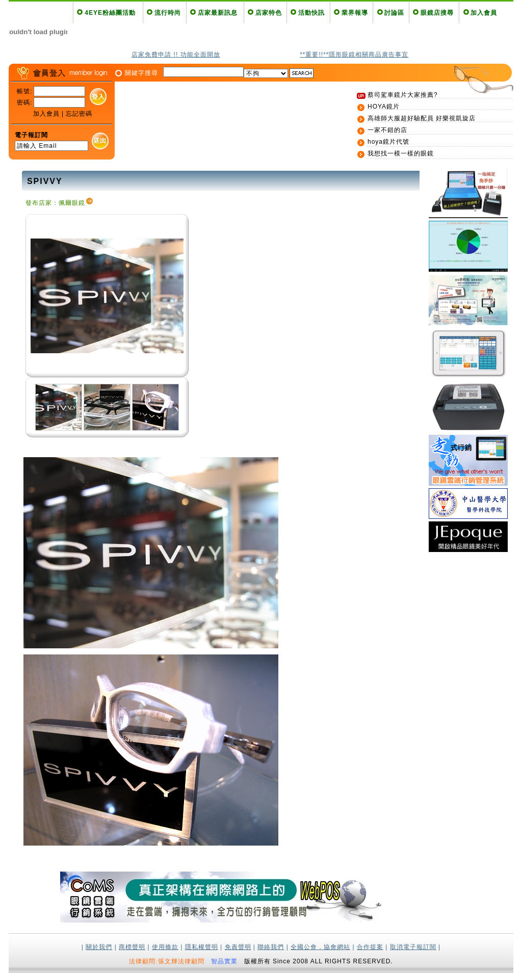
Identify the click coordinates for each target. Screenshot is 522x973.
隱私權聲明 (201, 947)
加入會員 (484, 12)
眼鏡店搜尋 (437, 12)
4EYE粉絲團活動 (110, 12)
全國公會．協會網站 (320, 947)
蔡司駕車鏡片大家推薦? (403, 94)
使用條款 (165, 947)
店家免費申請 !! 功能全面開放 (176, 54)
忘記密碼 (79, 113)
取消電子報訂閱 (413, 947)
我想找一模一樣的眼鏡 (401, 153)
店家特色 (268, 12)
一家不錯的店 (387, 130)
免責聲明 (238, 947)
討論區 (394, 12)
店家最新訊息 (218, 12)
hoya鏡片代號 (388, 141)
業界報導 (355, 12)
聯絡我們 (270, 947)
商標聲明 (132, 947)
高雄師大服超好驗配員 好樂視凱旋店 (422, 118)
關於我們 (99, 947)
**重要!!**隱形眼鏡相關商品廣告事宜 (354, 54)
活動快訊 (311, 12)
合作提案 (370, 947)
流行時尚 (167, 12)
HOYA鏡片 (384, 106)
